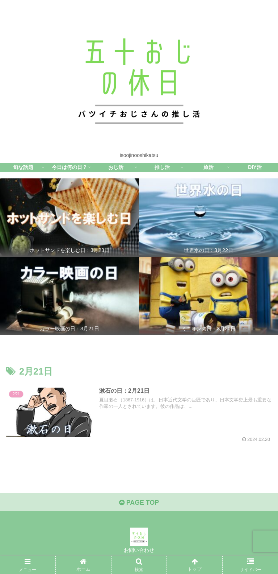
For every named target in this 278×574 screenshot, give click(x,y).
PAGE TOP (139, 503)
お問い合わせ (139, 550)
